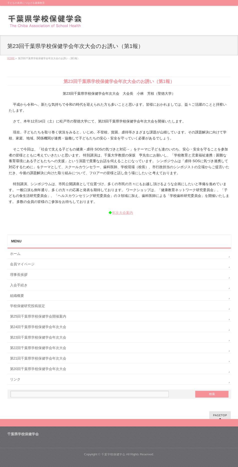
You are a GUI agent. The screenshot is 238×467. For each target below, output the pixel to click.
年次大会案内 (122, 213)
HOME (11, 58)
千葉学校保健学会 (113, 454)
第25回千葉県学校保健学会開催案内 (38, 316)
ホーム (15, 254)
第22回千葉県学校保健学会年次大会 (38, 348)
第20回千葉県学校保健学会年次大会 (38, 369)
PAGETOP (220, 415)
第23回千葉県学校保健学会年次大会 (38, 337)
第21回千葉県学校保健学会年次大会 (38, 358)
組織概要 (17, 296)
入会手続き (19, 285)
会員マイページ (22, 264)
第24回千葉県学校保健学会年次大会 (38, 327)
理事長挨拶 (19, 275)
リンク (15, 379)
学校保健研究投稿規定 (27, 306)
